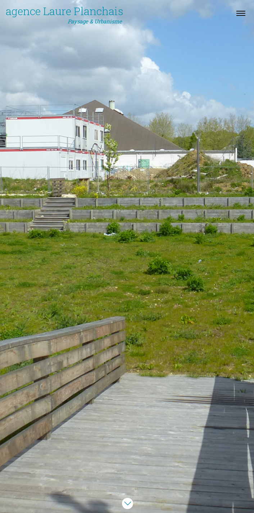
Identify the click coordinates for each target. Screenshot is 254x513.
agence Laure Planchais (64, 14)
